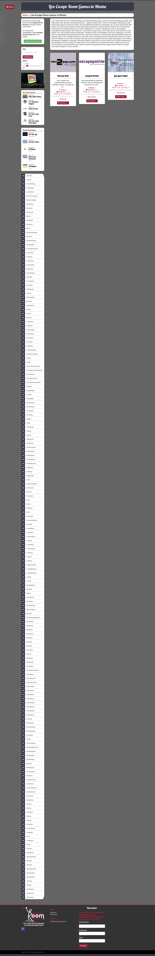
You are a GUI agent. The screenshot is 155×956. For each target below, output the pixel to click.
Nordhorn (27, 666)
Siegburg (27, 800)
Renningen (27, 755)
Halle (25, 423)
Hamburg (27, 427)
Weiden (26, 861)
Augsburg (27, 188)
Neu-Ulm (27, 650)
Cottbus (26, 257)
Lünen (26, 581)
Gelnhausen (28, 374)
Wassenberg (28, 857)
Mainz (26, 593)
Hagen (26, 419)
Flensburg (27, 334)
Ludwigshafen (29, 573)
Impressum (53, 912)
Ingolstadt (27, 476)
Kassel (26, 492)
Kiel (25, 500)
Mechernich (28, 605)
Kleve (26, 504)
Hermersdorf (28, 447)
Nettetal (26, 646)
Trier (25, 836)
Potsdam (27, 735)
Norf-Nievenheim (30, 670)
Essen (26, 314)
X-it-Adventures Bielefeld (33, 103)
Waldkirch (27, 853)
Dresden (27, 285)
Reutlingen (27, 759)
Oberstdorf (27, 686)
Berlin (26, 216)
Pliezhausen (28, 731)
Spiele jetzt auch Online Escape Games (32, 84)
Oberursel (27, 691)
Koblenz (27, 508)
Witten (26, 885)
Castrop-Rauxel (29, 249)
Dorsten (26, 277)
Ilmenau (26, 472)
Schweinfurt (28, 792)
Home (25, 15)
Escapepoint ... (92, 101)
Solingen (27, 812)
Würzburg (27, 897)
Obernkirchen (28, 682)
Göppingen (28, 391)
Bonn (25, 228)
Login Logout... (120, 96)
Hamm (26, 431)
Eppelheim (27, 305)
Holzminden (28, 459)
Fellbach (27, 326)
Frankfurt (27, 338)
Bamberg (27, 204)
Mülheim (27, 630)
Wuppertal (27, 893)
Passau (26, 719)
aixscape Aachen (34, 142)
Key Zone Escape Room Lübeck (34, 122)
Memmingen (28, 609)
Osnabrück (27, 711)
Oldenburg (27, 707)
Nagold (26, 642)
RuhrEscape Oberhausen (32, 158)
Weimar (26, 865)
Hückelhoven (28, 463)
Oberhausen (28, 678)
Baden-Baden (28, 200)
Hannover (27, 439)
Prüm (25, 739)
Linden (26, 557)
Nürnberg (27, 674)
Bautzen (27, 208)
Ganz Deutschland (30, 366)
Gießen (26, 386)
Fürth (25, 362)
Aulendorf (27, 192)
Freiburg (27, 346)
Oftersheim (28, 703)
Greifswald (27, 407)
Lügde (26, 577)
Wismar (26, 881)
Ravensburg (28, 743)
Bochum (27, 224)
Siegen (26, 804)
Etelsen (26, 318)
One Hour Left (33, 134)
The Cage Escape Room (34, 115)
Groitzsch (27, 411)
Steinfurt (27, 824)
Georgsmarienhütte (31, 382)
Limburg (27, 553)
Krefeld (26, 524)
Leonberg (27, 545)
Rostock (27, 776)
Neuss (26, 654)
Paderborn (27, 715)
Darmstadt (27, 265)
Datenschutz (53, 914)
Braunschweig (29, 232)
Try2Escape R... (63, 103)
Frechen (27, 342)
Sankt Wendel (29, 788)
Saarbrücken (28, 780)
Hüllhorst (27, 468)
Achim (26, 180)
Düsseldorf (27, 297)
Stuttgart (27, 832)
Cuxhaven (27, 261)
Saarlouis (27, 784)
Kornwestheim (29, 520)
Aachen (26, 176)
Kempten (27, 496)
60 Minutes (32, 149)
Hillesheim (27, 455)
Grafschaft (27, 403)
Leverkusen (28, 549)
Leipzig (26, 541)
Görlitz (26, 395)
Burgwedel (27, 245)
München (27, 634)
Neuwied (27, 658)
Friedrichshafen (29, 354)
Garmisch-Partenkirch (32, 370)
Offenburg (27, 699)
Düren (26, 293)
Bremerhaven (28, 241)
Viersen (26, 849)
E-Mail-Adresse (84, 922)
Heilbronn (27, 443)
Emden (26, 301)
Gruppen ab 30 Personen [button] (32, 41)
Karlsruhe (27, 488)
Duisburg (27, 289)
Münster (27, 638)
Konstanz (27, 516)
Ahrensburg (28, 184)
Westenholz (28, 873)
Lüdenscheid (28, 565)
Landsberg (27, 528)
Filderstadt (27, 330)
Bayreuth (27, 212)
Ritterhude (27, 768)
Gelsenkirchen (29, 378)
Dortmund (27, 281)
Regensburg (28, 751)
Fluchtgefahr (32, 166)
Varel (25, 845)
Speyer (26, 820)
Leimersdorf (28, 536)
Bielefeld (27, 220)
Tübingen (27, 840)
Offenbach (27, 695)
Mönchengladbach (30, 618)
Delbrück (27, 269)
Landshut (27, 532)
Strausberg (28, 828)
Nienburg (27, 662)
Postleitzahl (83, 930)
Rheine (26, 763)
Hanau (26, 435)
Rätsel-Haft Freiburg (35, 97)
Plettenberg (28, 727)
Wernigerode (28, 869)
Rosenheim (28, 772)
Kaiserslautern (29, 484)
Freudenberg (28, 350)
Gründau (27, 415)
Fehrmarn (27, 322)
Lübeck (26, 561)
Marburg (27, 601)
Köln (25, 512)
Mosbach (27, 626)
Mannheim (27, 597)
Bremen (26, 236)
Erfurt (26, 309)
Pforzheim (27, 723)
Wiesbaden (28, 877)
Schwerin (27, 796)
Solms (26, 816)
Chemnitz (27, 253)
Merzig (26, 613)
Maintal (26, 589)
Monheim (27, 622)
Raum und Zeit (33, 109)
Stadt (81, 937)
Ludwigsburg (28, 569)
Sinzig (26, 808)
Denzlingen (28, 273)
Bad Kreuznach (29, 196)
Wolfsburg (27, 889)
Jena (25, 480)
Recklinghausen (29, 747)
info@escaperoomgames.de (58, 921)
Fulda (26, 358)
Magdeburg (28, 585)
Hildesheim (28, 451)
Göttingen (27, 399)
